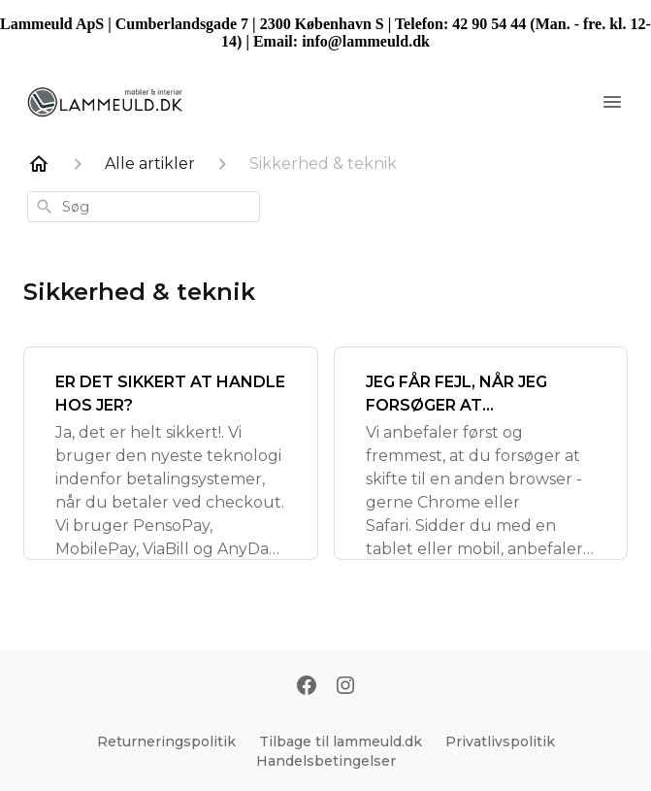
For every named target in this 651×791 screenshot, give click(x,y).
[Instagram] (345, 687)
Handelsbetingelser (326, 761)
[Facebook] (306, 687)
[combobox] (143, 206)
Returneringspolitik (166, 741)
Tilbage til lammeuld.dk (340, 741)
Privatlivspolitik (500, 741)
